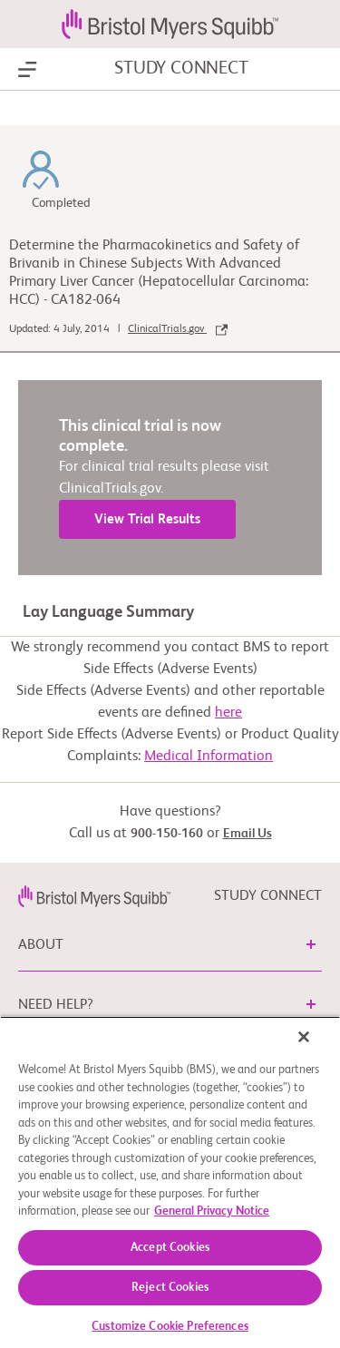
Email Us (247, 833)
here (228, 713)
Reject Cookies (170, 1288)
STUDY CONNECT (181, 69)
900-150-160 (167, 833)
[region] (170, 1182)
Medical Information (208, 756)
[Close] (303, 1036)
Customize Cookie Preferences (170, 1327)
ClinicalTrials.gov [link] (178, 329)
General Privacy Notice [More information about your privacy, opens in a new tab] (211, 1211)
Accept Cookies (170, 1248)
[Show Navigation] (28, 70)
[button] (311, 944)
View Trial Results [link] (147, 519)
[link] (94, 896)
